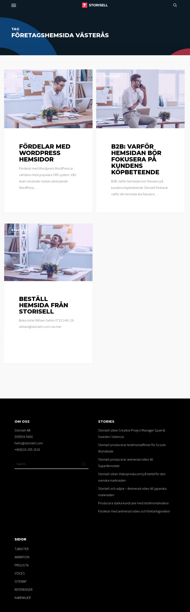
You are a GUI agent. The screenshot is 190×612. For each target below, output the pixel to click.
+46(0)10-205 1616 (27, 449)
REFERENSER (24, 589)
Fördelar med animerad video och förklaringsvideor (134, 511)
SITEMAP (21, 581)
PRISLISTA (21, 565)
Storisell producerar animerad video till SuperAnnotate (125, 462)
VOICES (20, 573)
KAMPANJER (23, 598)
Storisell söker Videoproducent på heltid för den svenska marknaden (132, 477)
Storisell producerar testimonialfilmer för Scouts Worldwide (132, 448)
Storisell (19, 76)
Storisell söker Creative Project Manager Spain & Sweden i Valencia (131, 433)
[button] (13, 5)
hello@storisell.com (29, 443)
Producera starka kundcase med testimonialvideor (133, 503)
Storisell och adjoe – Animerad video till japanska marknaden (132, 491)
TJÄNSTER (22, 549)
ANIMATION (22, 557)
